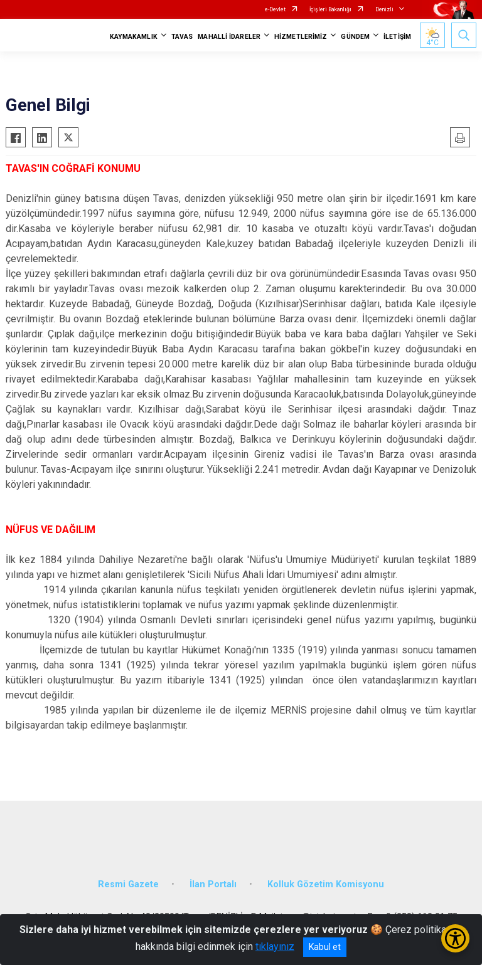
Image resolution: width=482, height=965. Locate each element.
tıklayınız (274, 946)
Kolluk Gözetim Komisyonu (325, 884)
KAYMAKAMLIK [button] (134, 37)
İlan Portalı (213, 884)
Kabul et (325, 947)
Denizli (384, 9)
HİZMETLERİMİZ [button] (300, 37)
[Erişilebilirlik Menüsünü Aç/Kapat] (455, 938)
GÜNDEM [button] (355, 37)
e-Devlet (275, 9)
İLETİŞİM (397, 37)
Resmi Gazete (128, 884)
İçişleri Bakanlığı (330, 9)
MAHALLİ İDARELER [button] (229, 37)
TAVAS (182, 37)
